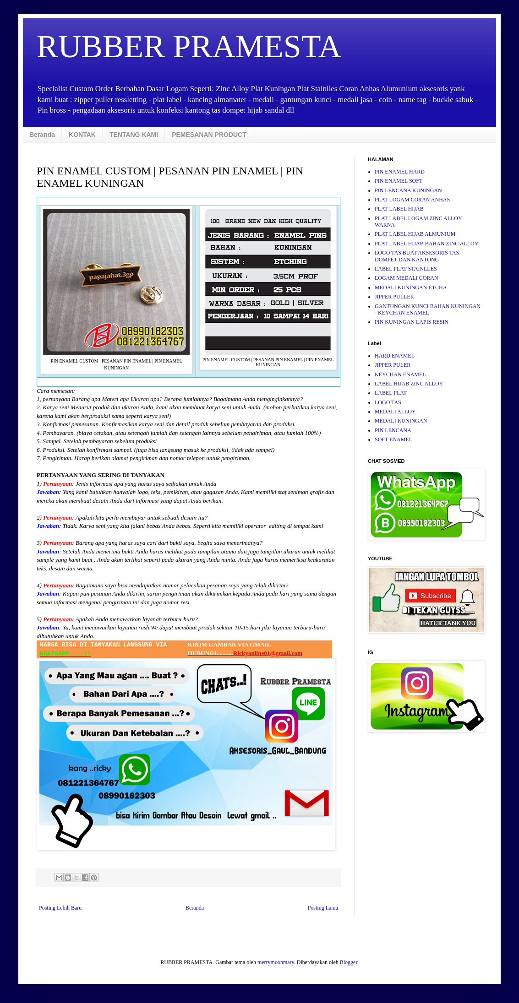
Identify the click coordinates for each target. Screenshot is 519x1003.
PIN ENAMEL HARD (400, 171)
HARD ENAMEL (395, 355)
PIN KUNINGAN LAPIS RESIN (411, 322)
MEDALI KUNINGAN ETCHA (411, 287)
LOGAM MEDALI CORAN (406, 278)
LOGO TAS (388, 402)
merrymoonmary (275, 962)
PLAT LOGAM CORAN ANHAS (412, 199)
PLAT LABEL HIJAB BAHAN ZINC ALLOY (426, 243)
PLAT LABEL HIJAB (399, 209)
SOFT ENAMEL (393, 439)
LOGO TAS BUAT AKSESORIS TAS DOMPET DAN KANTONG (417, 255)
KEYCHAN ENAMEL (400, 374)
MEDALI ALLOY (395, 411)
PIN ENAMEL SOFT (398, 181)
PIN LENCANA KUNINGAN (408, 190)
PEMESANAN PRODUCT (209, 134)
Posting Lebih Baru (60, 908)
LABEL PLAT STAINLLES (406, 269)
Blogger (348, 962)
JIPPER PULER (392, 365)
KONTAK (82, 134)
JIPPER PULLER (394, 296)
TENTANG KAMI (133, 134)
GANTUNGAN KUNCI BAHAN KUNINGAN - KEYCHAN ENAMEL (428, 309)
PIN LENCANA (393, 430)
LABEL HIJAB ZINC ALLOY (409, 383)
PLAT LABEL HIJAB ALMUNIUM (415, 234)
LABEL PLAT (391, 393)
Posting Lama (323, 908)
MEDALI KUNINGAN (401, 420)
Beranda (42, 134)
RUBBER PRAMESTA (189, 46)
